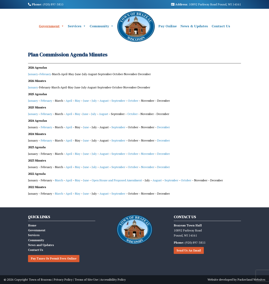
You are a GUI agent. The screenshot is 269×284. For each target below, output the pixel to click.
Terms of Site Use (86, 279)
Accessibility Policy (113, 279)
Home (32, 225)
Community (102, 26)
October (133, 100)
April (69, 100)
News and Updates (41, 245)
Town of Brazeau (40, 279)
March (59, 180)
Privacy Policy (63, 279)
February (45, 74)
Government (51, 26)
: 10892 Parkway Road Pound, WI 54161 (206, 4)
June (86, 100)
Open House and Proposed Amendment (117, 180)
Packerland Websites (251, 279)
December (163, 127)
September (118, 100)
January (33, 74)
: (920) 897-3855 (46, 4)
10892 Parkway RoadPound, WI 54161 (188, 230)
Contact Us (221, 26)
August (104, 100)
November (147, 154)
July (94, 100)
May (77, 100)
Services (77, 26)
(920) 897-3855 (189, 242)
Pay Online (167, 26)
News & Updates (194, 26)
